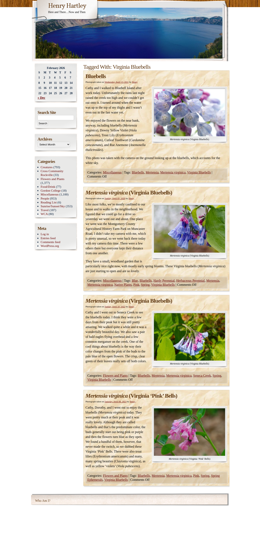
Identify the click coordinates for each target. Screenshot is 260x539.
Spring (145, 284)
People (45, 198)
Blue (135, 280)
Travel (45, 210)
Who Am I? (42, 500)
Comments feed (50, 242)
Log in (45, 234)
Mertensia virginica (173, 172)
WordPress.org (50, 246)
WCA (44, 214)
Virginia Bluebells (199, 172)
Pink (136, 284)
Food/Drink (48, 186)
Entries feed (48, 238)
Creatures (47, 167)
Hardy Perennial (163, 280)
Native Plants (123, 284)
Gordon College (51, 190)
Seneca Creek (202, 375)
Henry (135, 82)
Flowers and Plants (115, 375)
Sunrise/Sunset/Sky (53, 206)
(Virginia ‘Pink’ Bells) (131, 396)
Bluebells (96, 76)
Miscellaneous (112, 172)
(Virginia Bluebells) (129, 192)
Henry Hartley (67, 6)
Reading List (49, 202)
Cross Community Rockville (52, 173)
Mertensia (152, 172)
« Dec (41, 97)
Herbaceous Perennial (190, 280)
